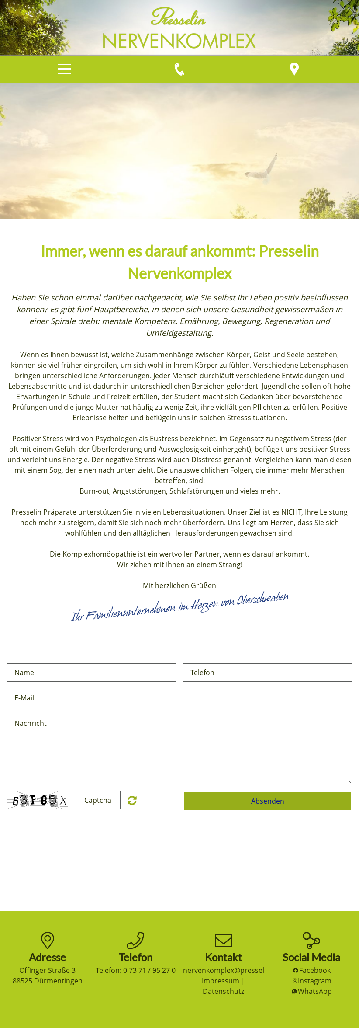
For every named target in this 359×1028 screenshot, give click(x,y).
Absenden (267, 801)
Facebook (311, 970)
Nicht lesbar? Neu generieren (132, 800)
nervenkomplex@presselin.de (231, 970)
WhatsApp (311, 991)
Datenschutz (223, 991)
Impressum (220, 981)
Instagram (311, 981)
